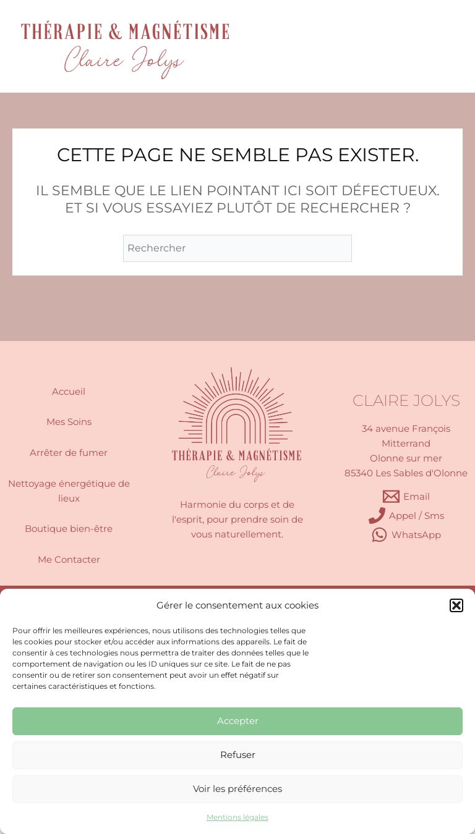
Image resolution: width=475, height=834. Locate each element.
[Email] (406, 496)
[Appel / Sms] (406, 515)
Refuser (237, 754)
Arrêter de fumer (69, 452)
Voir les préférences (237, 788)
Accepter (238, 721)
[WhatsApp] (406, 534)
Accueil (68, 391)
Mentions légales (237, 817)
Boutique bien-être (69, 528)
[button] (456, 605)
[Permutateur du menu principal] (433, 46)
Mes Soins (69, 422)
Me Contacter (69, 559)
